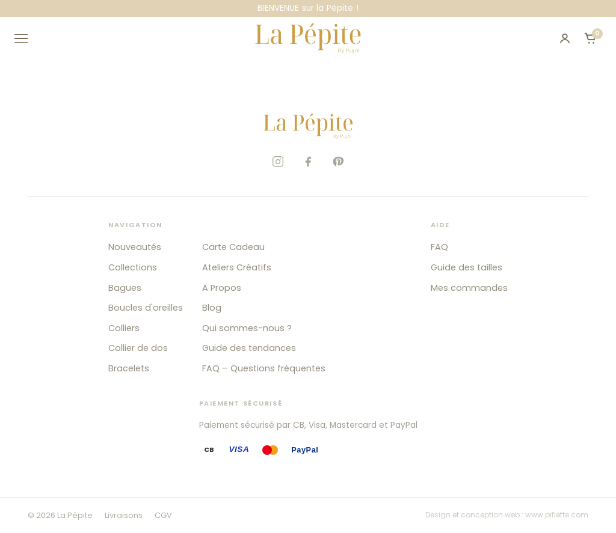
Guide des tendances (249, 348)
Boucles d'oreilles (145, 308)
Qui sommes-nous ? (247, 328)
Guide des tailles (466, 267)
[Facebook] (308, 161)
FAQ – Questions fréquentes (263, 368)
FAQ (439, 247)
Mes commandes (469, 288)
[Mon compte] (564, 38)
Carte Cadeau (233, 247)
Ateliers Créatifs (236, 267)
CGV (163, 515)
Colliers (124, 328)
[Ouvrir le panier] (590, 38)
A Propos (221, 288)
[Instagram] (278, 161)
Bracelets (128, 368)
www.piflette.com (556, 515)
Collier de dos (138, 348)
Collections (132, 267)
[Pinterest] (338, 161)
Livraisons (124, 515)
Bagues (124, 288)
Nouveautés (134, 247)
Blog (211, 308)
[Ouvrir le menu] (26, 38)
